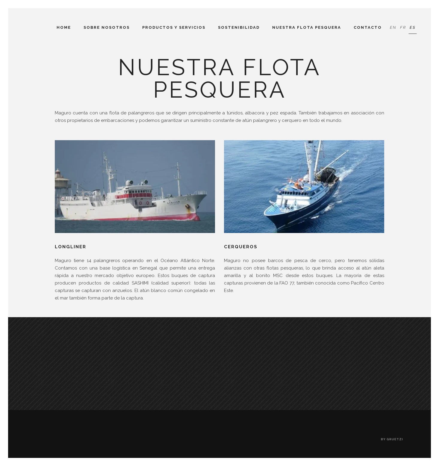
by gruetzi (392, 439)
